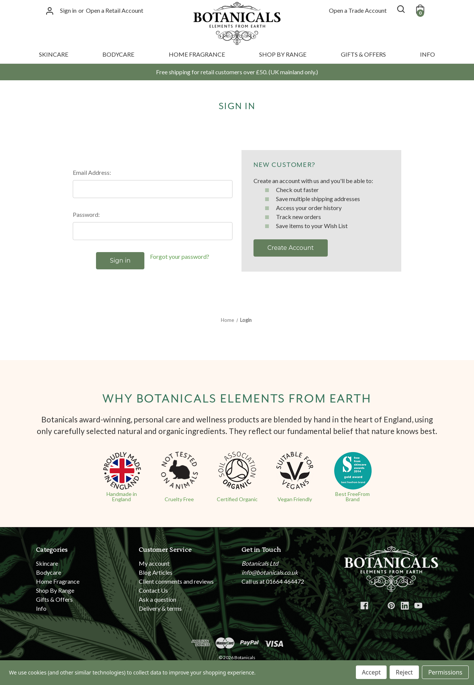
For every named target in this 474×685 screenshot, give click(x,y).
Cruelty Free (179, 499)
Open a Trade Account (358, 10)
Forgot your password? (179, 256)
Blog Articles (155, 572)
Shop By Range (282, 54)
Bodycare (118, 54)
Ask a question (157, 599)
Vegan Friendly (295, 499)
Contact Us (153, 590)
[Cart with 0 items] (419, 9)
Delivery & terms (160, 608)
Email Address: (92, 172)
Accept (371, 672)
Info (427, 54)
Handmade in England (121, 496)
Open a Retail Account (114, 10)
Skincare (53, 54)
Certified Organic (237, 499)
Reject (404, 672)
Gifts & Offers (363, 54)
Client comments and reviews (176, 581)
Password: (86, 214)
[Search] (400, 9)
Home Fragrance (197, 54)
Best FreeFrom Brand (352, 496)
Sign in (68, 10)
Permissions (445, 672)
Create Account (290, 247)
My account (154, 563)
